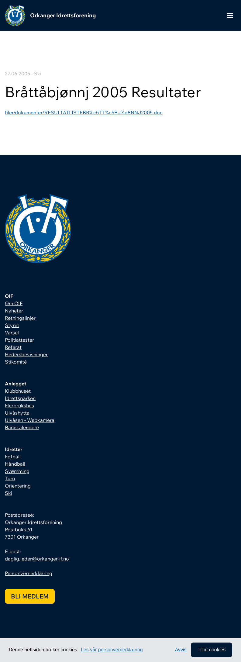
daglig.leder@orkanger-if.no (37, 559)
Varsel (12, 332)
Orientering (18, 486)
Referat (13, 347)
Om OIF (13, 303)
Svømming (17, 471)
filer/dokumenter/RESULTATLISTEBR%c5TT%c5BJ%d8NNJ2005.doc (84, 112)
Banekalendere (22, 427)
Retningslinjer (20, 318)
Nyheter (14, 311)
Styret (12, 325)
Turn (10, 478)
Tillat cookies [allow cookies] (212, 649)
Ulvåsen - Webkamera (29, 420)
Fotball (13, 456)
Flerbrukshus (19, 405)
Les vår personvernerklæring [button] (112, 649)
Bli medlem (30, 596)
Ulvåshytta (17, 413)
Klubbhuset (18, 391)
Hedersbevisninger (26, 354)
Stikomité (16, 362)
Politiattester (19, 340)
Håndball (15, 464)
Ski (8, 493)
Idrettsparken (20, 398)
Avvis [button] (181, 649)
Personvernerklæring (28, 573)
